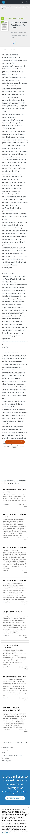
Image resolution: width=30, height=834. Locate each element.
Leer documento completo (15, 442)
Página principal (6, 7)
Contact (3, 752)
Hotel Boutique (5, 750)
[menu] (27, 2)
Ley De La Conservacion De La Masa (11, 755)
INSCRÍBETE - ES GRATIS (15, 798)
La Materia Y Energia (7, 747)
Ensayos (17, 7)
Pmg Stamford (5, 758)
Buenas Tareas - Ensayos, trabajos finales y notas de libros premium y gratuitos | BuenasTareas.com (4, 2)
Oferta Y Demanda (6, 760)
